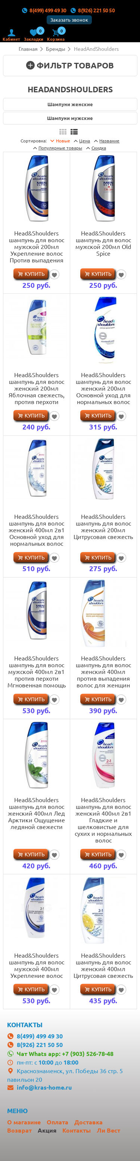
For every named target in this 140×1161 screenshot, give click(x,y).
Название (109, 141)
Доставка (88, 1122)
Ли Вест (108, 1130)
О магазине (24, 1122)
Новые (63, 141)
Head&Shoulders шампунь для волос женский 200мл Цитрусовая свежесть (103, 526)
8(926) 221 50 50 (92, 10)
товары (60, 148)
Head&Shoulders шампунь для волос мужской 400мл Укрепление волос (36, 965)
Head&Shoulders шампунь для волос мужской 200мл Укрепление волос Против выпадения (36, 246)
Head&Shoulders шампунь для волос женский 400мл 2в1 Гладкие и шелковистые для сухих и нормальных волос (103, 819)
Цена (84, 141)
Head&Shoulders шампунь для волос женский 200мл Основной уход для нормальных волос (103, 388)
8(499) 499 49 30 (44, 10)
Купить (35, 273)
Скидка (98, 148)
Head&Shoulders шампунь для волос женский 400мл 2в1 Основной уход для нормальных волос (37, 529)
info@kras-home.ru (44, 1087)
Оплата (57, 1122)
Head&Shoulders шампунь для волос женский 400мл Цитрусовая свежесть (103, 965)
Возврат (19, 1130)
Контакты (76, 1130)
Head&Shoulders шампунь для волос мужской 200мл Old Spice (103, 243)
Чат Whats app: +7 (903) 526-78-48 (65, 1053)
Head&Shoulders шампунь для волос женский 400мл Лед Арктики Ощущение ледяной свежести (36, 813)
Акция (47, 1130)
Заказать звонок (69, 19)
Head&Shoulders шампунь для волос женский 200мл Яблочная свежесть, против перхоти (37, 388)
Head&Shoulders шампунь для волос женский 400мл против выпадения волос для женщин (103, 671)
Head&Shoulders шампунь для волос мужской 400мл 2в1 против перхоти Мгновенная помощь (36, 671)
